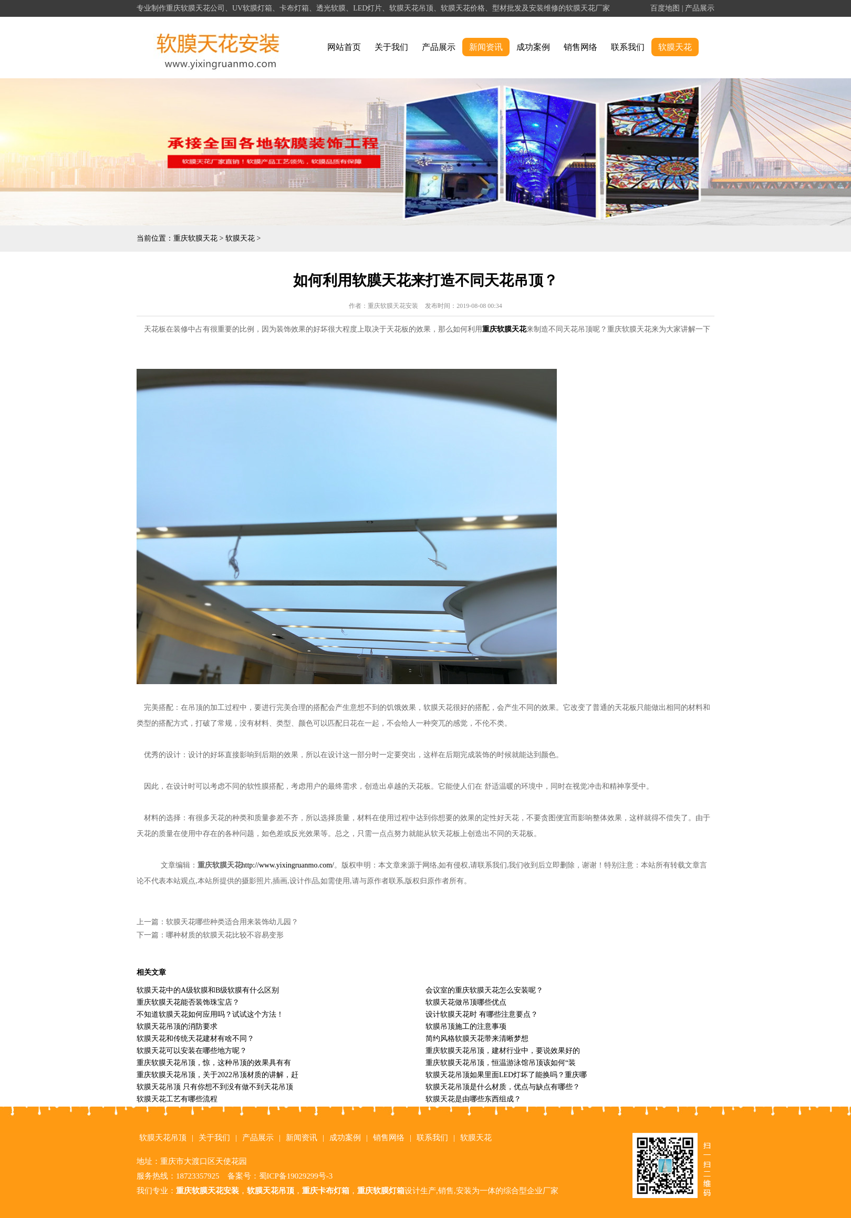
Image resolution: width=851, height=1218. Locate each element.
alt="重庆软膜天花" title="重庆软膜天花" (218, 47)
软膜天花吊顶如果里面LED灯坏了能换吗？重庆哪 (506, 1075)
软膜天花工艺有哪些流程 (177, 1099)
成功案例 (533, 47)
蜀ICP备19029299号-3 (296, 1176)
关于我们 (391, 47)
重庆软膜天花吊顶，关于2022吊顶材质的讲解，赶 (217, 1075)
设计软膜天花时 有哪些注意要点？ (482, 1014)
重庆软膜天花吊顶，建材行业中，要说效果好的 (503, 1051)
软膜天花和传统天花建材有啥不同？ (195, 1038)
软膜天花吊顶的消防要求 (177, 1026)
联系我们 (628, 47)
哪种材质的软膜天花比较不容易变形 (225, 935)
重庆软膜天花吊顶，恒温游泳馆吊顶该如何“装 (501, 1063)
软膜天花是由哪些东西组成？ (473, 1099)
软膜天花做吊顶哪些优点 (466, 1002)
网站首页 (344, 47)
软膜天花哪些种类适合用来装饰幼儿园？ (232, 922)
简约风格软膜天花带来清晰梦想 (477, 1038)
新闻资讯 (486, 47)
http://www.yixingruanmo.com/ (288, 865)
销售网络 (580, 47)
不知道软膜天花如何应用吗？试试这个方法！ (210, 1014)
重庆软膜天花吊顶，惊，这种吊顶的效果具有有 (214, 1063)
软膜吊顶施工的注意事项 (466, 1026)
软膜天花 (675, 47)
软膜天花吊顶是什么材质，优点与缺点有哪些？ (503, 1087)
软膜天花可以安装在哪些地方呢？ (192, 1051)
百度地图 (665, 8)
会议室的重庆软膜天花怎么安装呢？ (484, 990)
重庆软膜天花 (195, 238)
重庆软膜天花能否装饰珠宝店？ (188, 1002)
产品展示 (699, 8)
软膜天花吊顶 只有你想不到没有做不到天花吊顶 (215, 1087)
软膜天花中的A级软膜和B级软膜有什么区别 (208, 990)
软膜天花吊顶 (162, 1137)
